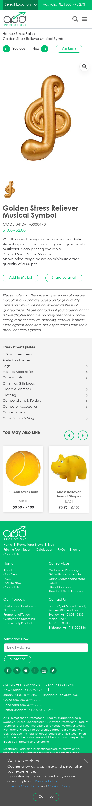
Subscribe (18, 659)
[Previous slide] (69, 435)
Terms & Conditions (23, 786)
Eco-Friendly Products (18, 623)
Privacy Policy (46, 781)
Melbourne (56, 619)
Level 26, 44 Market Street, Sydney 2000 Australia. (67, 608)
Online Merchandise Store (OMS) (67, 581)
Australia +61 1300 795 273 (22, 685)
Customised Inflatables (19, 606)
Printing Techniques (17, 549)
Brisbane (55, 627)
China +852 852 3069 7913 (22, 700)
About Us (9, 570)
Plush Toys (10, 610)
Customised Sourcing (64, 570)
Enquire (75, 549)
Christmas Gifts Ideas (19, 383)
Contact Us (11, 554)
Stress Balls (24, 34)
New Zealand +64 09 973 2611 (24, 689)
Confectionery (14, 412)
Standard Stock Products (66, 591)
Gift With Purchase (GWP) (66, 574)
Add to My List (20, 277)
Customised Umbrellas (19, 619)
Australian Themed (17, 360)
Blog (51, 544)
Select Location (18, 4)
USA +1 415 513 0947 (60, 685)
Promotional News (30, 544)
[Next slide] (83, 435)
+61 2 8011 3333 (72, 614)
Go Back (69, 49)
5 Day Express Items (17, 354)
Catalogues (44, 549)
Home (8, 34)
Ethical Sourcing (60, 587)
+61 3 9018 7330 (60, 623)
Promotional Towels (17, 614)
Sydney (54, 614)
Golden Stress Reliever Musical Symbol (34, 39)
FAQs (61, 549)
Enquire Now (12, 583)
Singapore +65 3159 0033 (61, 695)
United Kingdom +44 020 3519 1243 (28, 710)
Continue (46, 796)
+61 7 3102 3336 (74, 627)
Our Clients (11, 574)
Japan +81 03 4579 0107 (20, 695)
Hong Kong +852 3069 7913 (22, 705)
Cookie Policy (59, 786)
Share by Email (64, 277)
